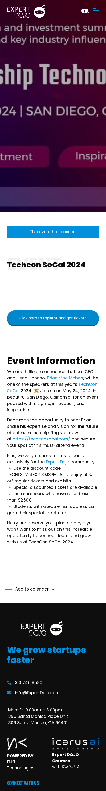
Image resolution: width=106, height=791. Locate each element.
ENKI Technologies (20, 765)
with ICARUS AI (66, 767)
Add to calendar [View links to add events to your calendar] (31, 589)
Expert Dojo (57, 462)
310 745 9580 (24, 682)
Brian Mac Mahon (65, 378)
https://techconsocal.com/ (41, 439)
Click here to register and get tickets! (53, 318)
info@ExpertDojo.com (33, 693)
